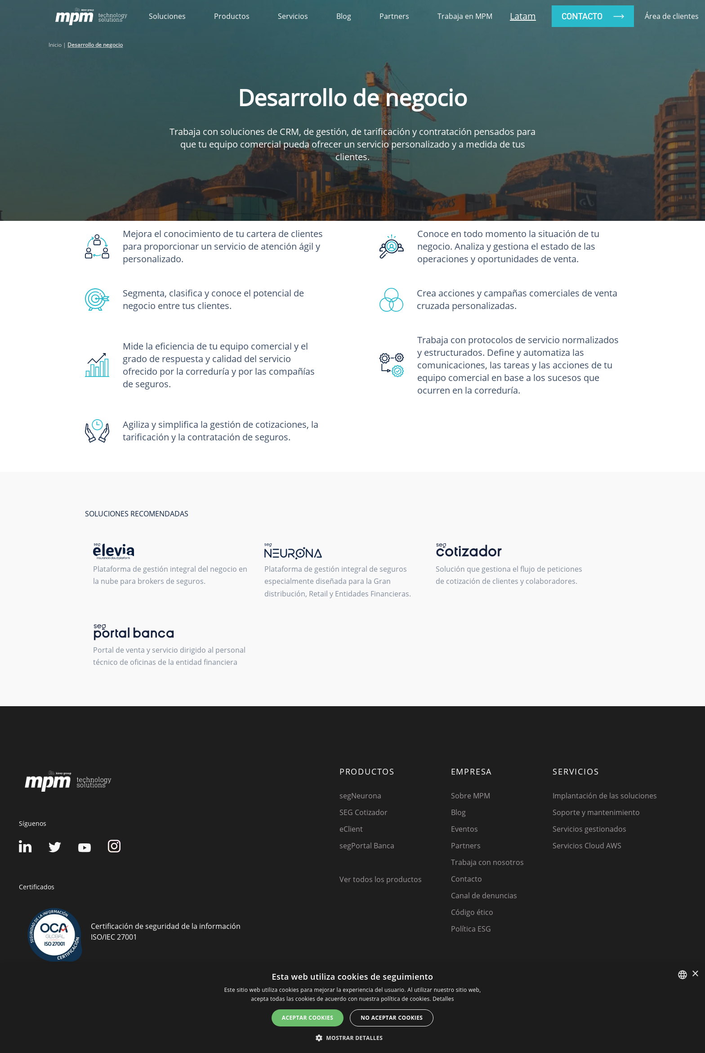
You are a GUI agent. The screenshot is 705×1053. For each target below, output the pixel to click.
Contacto (466, 879)
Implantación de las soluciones (605, 796)
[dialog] (352, 1008)
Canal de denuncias (484, 896)
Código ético (472, 912)
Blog (343, 16)
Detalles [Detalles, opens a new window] (443, 999)
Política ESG (471, 929)
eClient (351, 829)
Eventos (464, 829)
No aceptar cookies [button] (392, 1018)
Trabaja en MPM (464, 16)
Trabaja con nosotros (487, 862)
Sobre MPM (470, 796)
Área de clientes (672, 16)
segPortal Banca (366, 846)
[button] (352, 1037)
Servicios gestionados (589, 829)
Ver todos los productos (380, 879)
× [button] (695, 974)
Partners (394, 16)
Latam (523, 16)
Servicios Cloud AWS (587, 846)
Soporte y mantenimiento (596, 812)
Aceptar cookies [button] (307, 1018)
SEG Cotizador (363, 812)
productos (232, 16)
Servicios (293, 16)
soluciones (167, 16)
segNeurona (360, 796)
